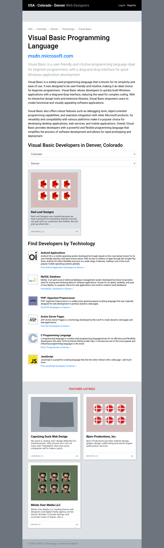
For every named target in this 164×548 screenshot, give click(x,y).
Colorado (44, 5)
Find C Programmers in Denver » (55, 347)
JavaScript (47, 356)
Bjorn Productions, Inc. (101, 436)
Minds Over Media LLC (46, 505)
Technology (68, 29)
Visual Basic (84, 29)
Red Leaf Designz (42, 212)
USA (32, 5)
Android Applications (53, 252)
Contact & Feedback (68, 543)
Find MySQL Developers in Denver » (57, 289)
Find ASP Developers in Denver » (55, 326)
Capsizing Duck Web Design (49, 436)
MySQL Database (51, 276)
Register (131, 5)
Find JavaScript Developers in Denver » (58, 366)
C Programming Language (56, 335)
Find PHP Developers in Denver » (56, 307)
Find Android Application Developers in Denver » (63, 267)
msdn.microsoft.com (50, 56)
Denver (71, 5)
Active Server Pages (52, 316)
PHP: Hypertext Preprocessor (58, 298)
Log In (122, 5)
